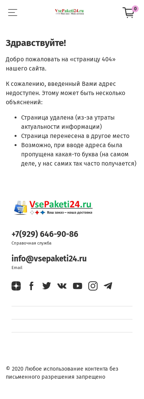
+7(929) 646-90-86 (45, 234)
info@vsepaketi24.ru (49, 259)
